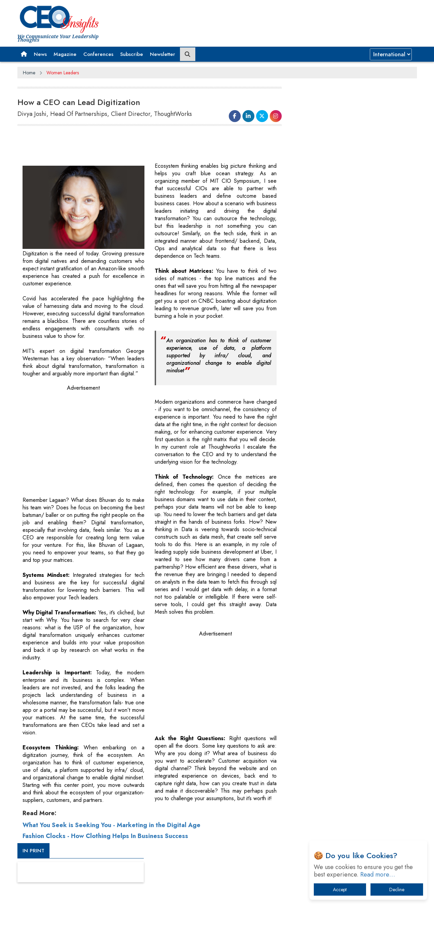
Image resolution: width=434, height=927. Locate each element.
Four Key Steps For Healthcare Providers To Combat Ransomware (349, 613)
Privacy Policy (100, 916)
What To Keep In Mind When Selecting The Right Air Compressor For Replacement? (354, 556)
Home (29, 72)
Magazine (65, 54)
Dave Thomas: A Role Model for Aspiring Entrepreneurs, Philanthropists (345, 592)
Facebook (232, 916)
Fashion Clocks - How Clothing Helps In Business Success (105, 835)
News (40, 54)
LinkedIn (253, 916)
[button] (23, 54)
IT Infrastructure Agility (326, 539)
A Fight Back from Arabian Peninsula (341, 574)
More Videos (309, 348)
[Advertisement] (292, 18)
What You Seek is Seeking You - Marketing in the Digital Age (111, 824)
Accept (340, 889)
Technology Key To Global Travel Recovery (347, 503)
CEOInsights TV (318, 241)
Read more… (377, 874)
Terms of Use (140, 916)
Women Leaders (62, 72)
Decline (396, 889)
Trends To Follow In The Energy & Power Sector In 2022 (356, 521)
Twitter (270, 916)
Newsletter (162, 54)
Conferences (98, 54)
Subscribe (131, 54)
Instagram (289, 916)
